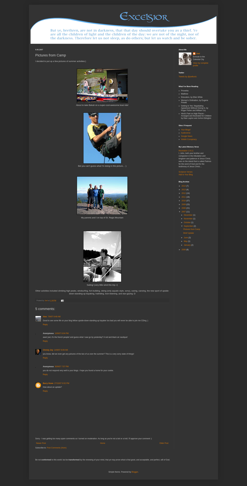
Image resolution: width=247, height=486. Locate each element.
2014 (184, 186)
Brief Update (188, 233)
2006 (184, 250)
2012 (184, 193)
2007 (184, 212)
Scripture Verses (185, 172)
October (187, 222)
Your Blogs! (186, 130)
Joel (198, 53)
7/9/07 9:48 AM (54, 317)
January (187, 245)
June (186, 238)
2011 (184, 197)
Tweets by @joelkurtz (188, 77)
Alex (45, 317)
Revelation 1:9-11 (186, 151)
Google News (186, 136)
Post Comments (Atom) (56, 448)
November (188, 219)
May (186, 241)
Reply (45, 324)
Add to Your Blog (186, 174)
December (188, 215)
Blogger (135, 472)
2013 (184, 189)
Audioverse (185, 133)
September (189, 226)
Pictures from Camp (191, 229)
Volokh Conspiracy (189, 139)
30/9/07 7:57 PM (62, 366)
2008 (184, 208)
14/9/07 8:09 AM (61, 350)
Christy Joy (48, 350)
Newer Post (41, 443)
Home (102, 443)
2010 (184, 201)
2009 (184, 204)
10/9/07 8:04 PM (62, 333)
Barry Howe (48, 383)
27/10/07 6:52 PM (61, 383)
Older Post (163, 443)
